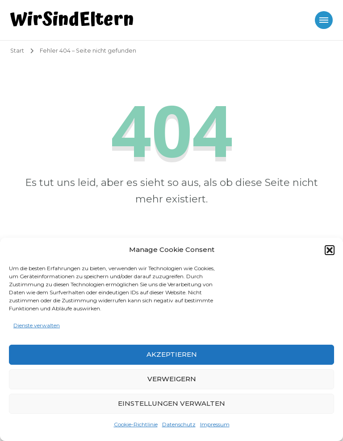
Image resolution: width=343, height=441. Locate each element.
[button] (329, 250)
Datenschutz (179, 424)
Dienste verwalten (36, 325)
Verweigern (171, 379)
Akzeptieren (171, 354)
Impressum (215, 424)
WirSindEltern (72, 19)
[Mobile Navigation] (324, 20)
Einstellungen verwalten (171, 403)
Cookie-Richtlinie (136, 424)
